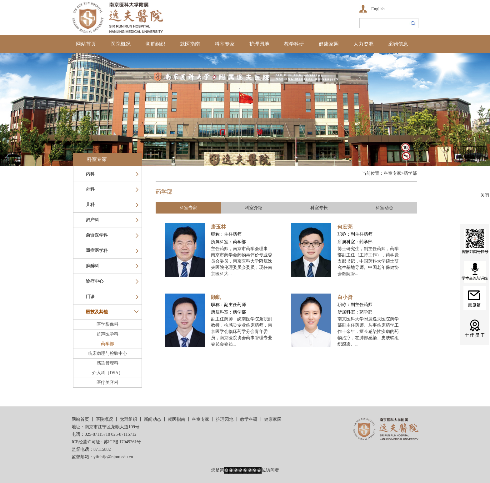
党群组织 (155, 44)
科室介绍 (253, 207)
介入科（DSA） (107, 372)
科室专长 (319, 207)
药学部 (107, 343)
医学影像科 (107, 324)
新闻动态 (152, 419)
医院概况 (121, 44)
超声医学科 (107, 334)
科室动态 (384, 207)
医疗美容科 (107, 382)
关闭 (484, 195)
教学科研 (294, 44)
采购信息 (398, 44)
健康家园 (329, 44)
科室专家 (225, 44)
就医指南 (190, 44)
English (378, 9)
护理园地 (259, 44)
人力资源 (363, 44)
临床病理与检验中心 (107, 353)
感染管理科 (107, 363)
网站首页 (86, 44)
